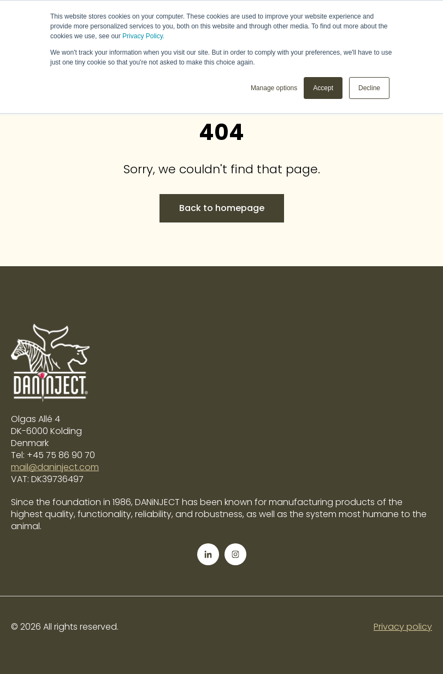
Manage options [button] (274, 88)
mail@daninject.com (55, 467)
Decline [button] (369, 88)
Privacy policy (403, 627)
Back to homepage (221, 208)
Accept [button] (323, 88)
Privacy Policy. (143, 36)
